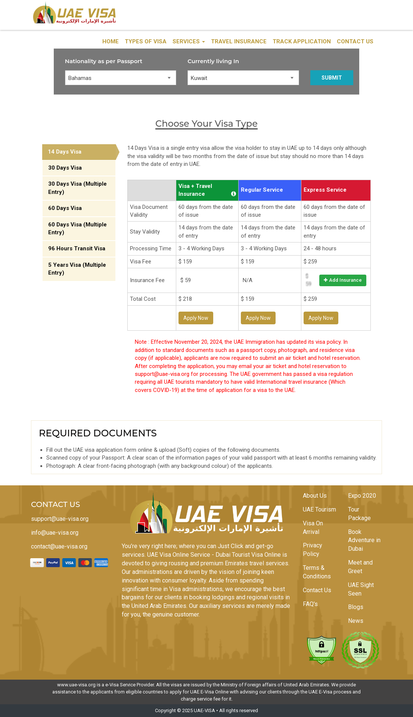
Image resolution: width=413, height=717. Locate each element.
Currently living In (213, 61)
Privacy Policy (312, 549)
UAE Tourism (319, 509)
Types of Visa (146, 41)
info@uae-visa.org (54, 532)
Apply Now (195, 318)
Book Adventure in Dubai (364, 540)
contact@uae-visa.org (59, 546)
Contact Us (355, 41)
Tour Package (359, 514)
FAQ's (310, 604)
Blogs (355, 607)
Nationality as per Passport (103, 61)
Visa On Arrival (313, 527)
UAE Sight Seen (361, 589)
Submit (332, 78)
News (355, 620)
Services (189, 41)
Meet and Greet (360, 567)
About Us (315, 495)
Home (110, 41)
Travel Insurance (239, 41)
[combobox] (121, 77)
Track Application (302, 41)
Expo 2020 (362, 495)
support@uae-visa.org (59, 518)
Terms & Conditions (317, 572)
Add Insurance (343, 280)
